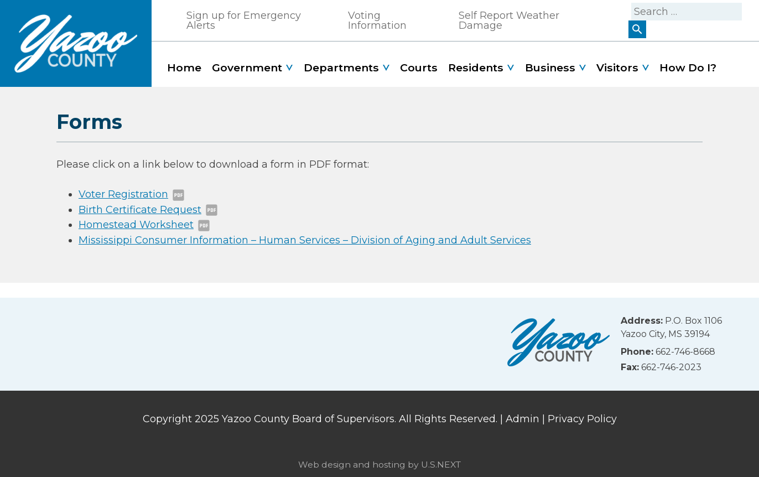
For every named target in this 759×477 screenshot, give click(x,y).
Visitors (617, 67)
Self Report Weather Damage (509, 20)
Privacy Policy (582, 419)
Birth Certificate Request (140, 210)
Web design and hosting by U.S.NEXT (379, 464)
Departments (341, 67)
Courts (419, 67)
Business (550, 67)
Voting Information (377, 20)
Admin (522, 419)
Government (247, 67)
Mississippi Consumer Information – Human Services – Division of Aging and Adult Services (305, 240)
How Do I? (687, 67)
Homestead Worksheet (136, 225)
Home (184, 67)
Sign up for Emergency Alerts (243, 20)
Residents (475, 67)
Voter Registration (123, 194)
